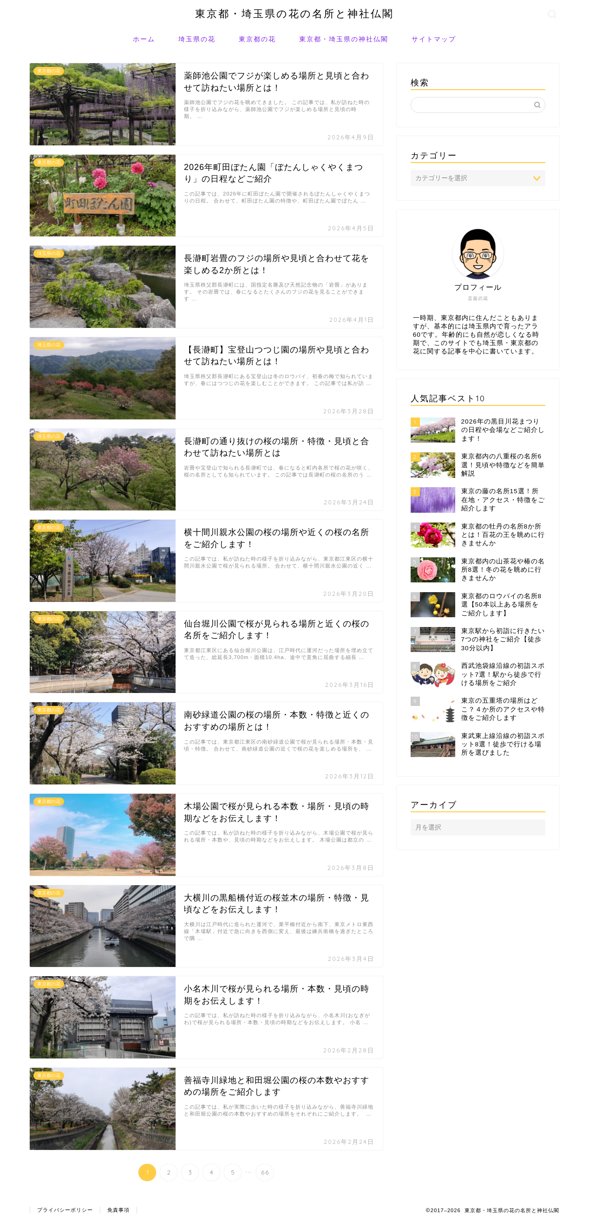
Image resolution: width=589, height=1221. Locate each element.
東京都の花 (257, 39)
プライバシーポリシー (65, 1210)
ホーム (144, 39)
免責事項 (118, 1210)
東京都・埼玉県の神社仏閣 (343, 39)
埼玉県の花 (197, 39)
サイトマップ (434, 39)
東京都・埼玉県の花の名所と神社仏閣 (294, 13)
